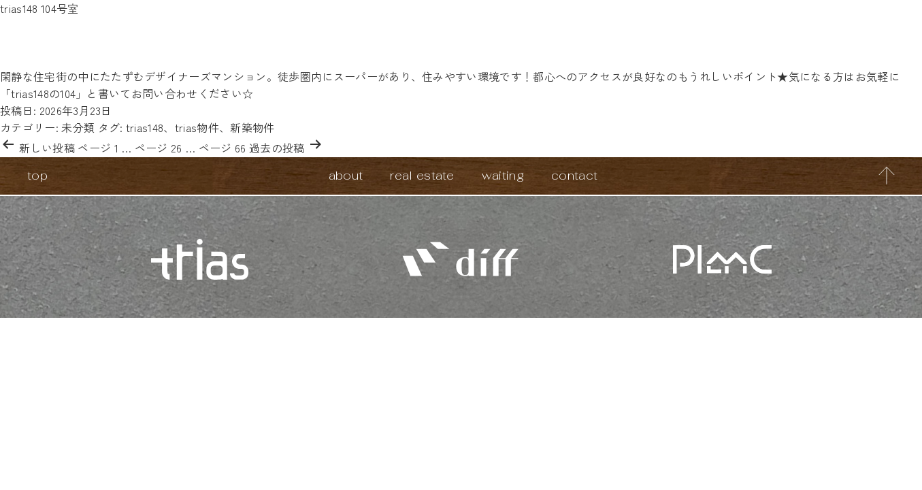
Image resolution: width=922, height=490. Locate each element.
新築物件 (252, 127)
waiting (503, 175)
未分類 (78, 127)
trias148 (145, 127)
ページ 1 (98, 148)
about (346, 175)
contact (574, 175)
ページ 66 (222, 148)
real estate (422, 175)
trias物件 (197, 127)
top (37, 175)
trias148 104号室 (39, 8)
